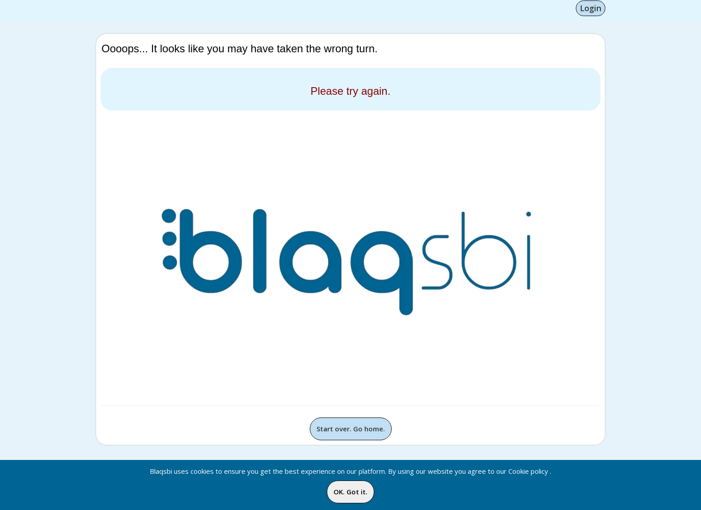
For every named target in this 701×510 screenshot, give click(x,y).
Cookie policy (528, 471)
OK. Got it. (350, 491)
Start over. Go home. (351, 428)
